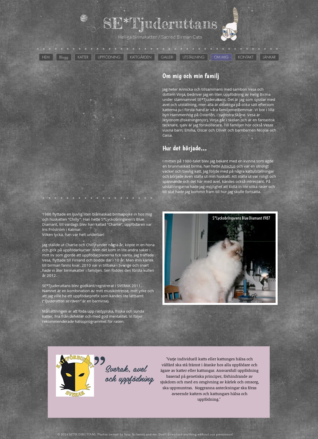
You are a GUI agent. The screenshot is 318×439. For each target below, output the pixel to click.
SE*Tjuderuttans (160, 23)
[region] (159, 382)
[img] (99, 129)
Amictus (228, 166)
